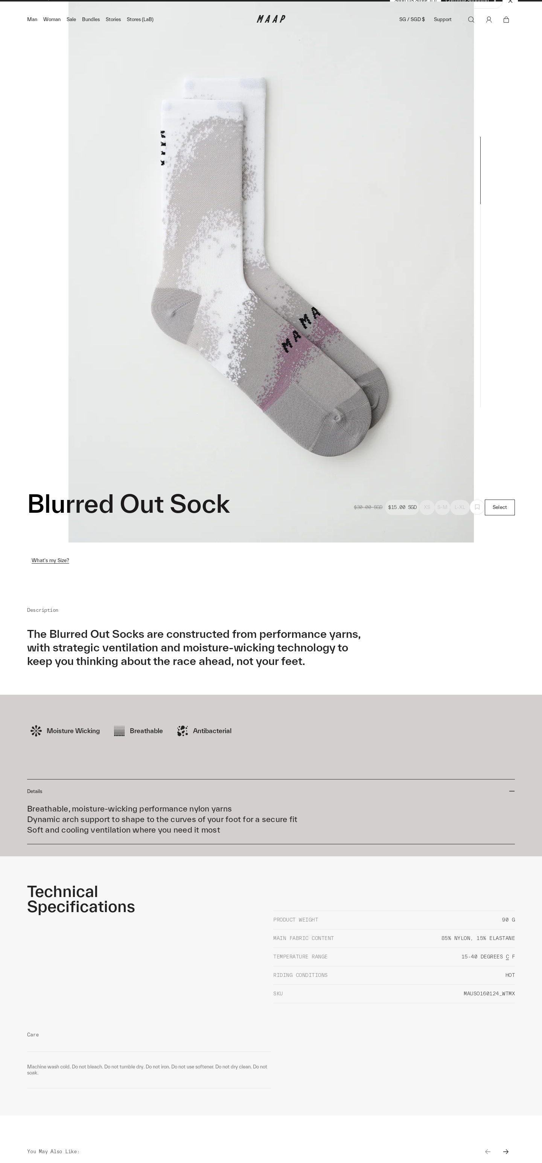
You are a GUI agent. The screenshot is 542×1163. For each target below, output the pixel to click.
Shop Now (310, 8)
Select (500, 522)
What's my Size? (50, 575)
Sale (71, 34)
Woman (52, 34)
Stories (113, 34)
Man (32, 34)
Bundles (91, 34)
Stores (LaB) (140, 34)
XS (427, 522)
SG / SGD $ (412, 34)
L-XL (460, 522)
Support (443, 34)
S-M (442, 522)
